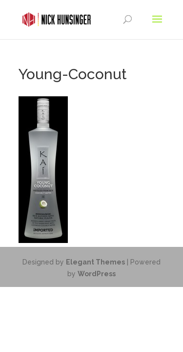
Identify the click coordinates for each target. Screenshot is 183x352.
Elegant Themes (95, 262)
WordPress (97, 274)
